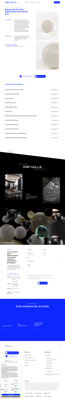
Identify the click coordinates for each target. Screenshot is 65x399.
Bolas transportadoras (49, 368)
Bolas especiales (49, 366)
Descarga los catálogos (12, 352)
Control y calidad (28, 355)
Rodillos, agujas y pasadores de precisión (52, 374)
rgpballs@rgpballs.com (16, 292)
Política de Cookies (38, 393)
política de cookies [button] (4, 371)
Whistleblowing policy (48, 396)
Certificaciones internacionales (30, 360)
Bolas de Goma (49, 363)
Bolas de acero (49, 357)
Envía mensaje (43, 283)
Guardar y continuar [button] (11, 394)
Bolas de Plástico (17, 7)
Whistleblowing (39, 396)
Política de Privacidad (28, 393)
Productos (27, 2)
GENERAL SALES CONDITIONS (29, 396)
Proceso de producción (29, 357)
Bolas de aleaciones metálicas (51, 359)
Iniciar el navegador (15, 281)
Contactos (57, 2)
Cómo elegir (48, 372)
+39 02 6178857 (15, 283)
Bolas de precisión (12, 7)
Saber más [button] (10, 396)
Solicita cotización (11, 356)
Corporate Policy (47, 393)
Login (22, 46)
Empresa (32, 2)
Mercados (38, 2)
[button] (19, 364)
